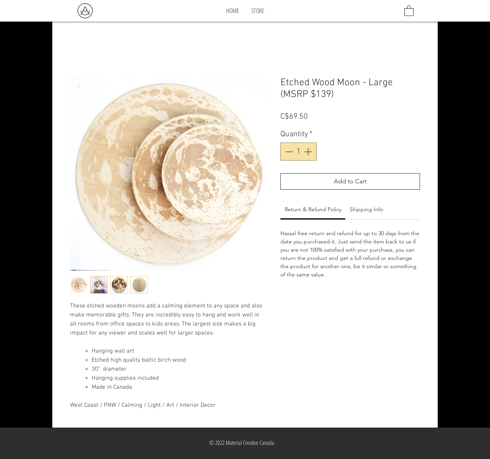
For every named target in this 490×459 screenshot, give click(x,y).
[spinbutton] (298, 151)
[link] (313, 209)
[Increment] (308, 151)
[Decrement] (288, 151)
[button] (409, 10)
